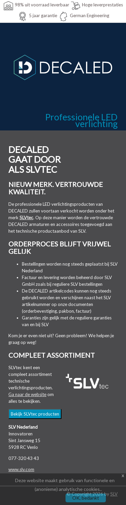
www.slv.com (21, 469)
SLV (114, 494)
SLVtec (26, 217)
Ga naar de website (27, 394)
